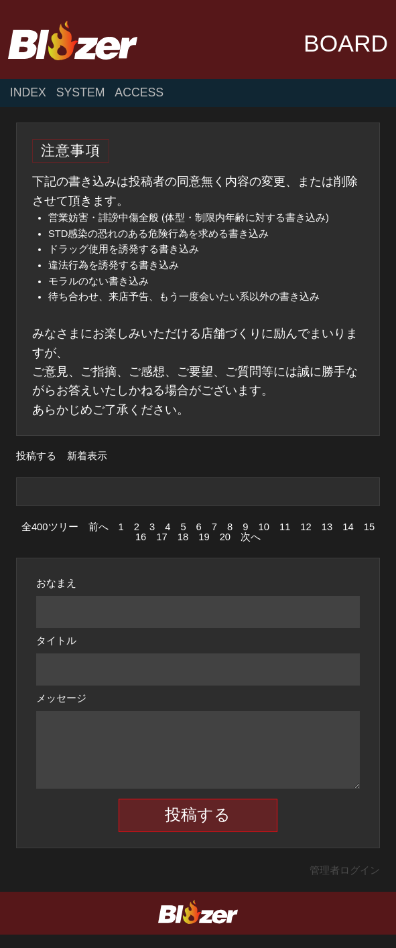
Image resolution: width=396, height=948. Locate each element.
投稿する (36, 456)
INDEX (28, 93)
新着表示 (87, 456)
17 (161, 537)
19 (203, 537)
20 (225, 537)
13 (327, 527)
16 (140, 537)
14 (347, 527)
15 (369, 527)
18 (183, 537)
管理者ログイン (345, 883)
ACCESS (139, 93)
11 (284, 527)
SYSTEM (80, 93)
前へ (98, 527)
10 (263, 527)
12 (305, 527)
